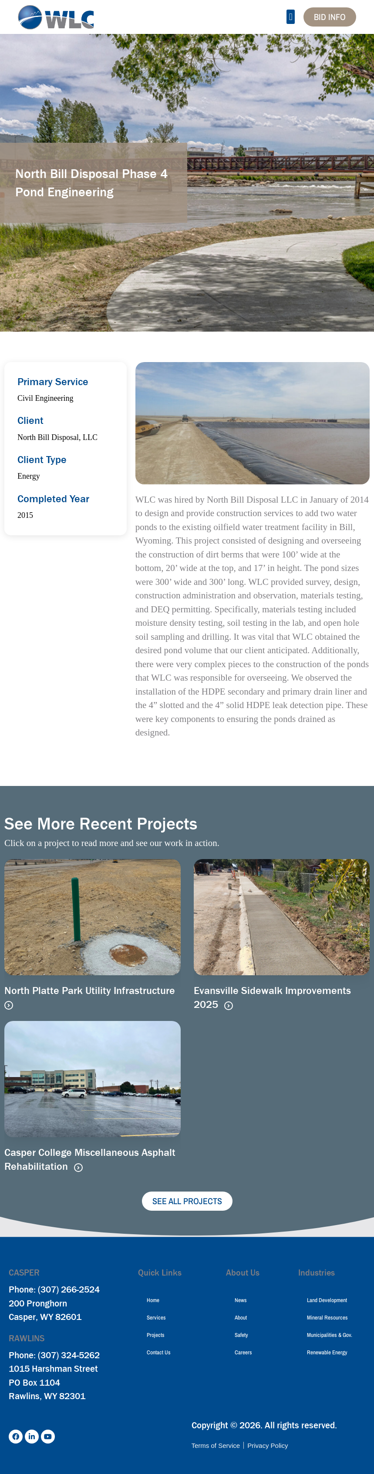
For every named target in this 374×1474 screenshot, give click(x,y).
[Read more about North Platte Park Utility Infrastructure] (8, 1005)
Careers (243, 1352)
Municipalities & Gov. (329, 1335)
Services (156, 1317)
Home (153, 1300)
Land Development (327, 1300)
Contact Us (159, 1352)
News (241, 1300)
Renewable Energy (327, 1352)
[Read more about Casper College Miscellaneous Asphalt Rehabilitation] (78, 1167)
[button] (290, 17)
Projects (156, 1335)
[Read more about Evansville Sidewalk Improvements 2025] (228, 1005)
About (241, 1317)
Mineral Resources (327, 1317)
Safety (241, 1335)
